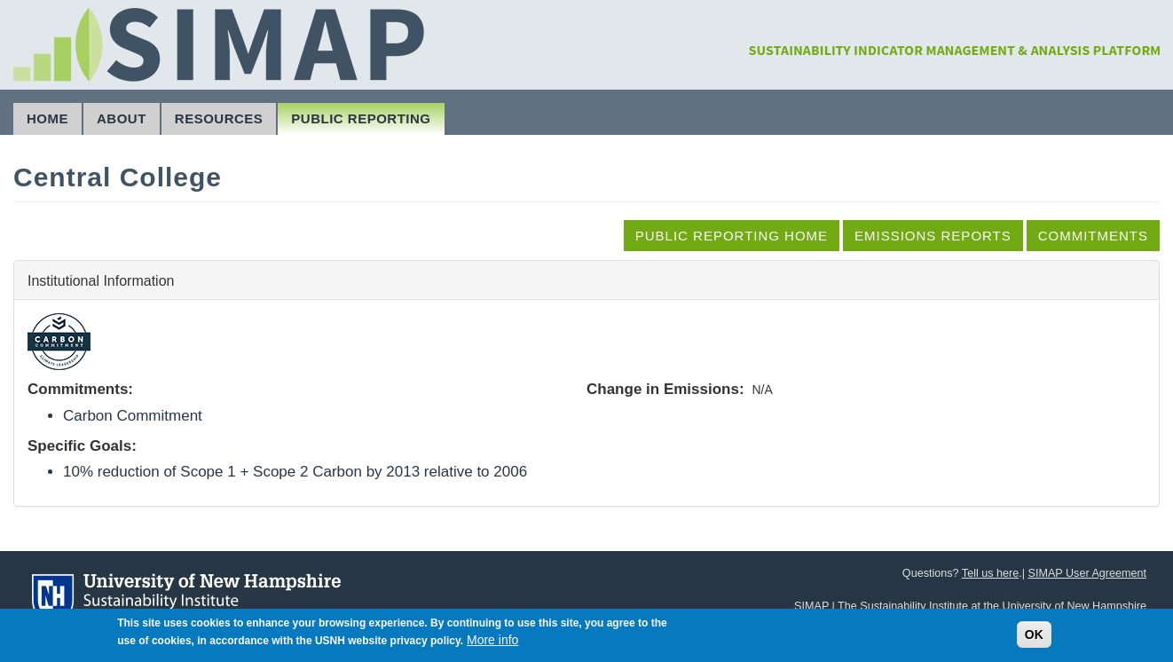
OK (1034, 638)
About (121, 118)
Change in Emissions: (665, 389)
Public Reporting (360, 118)
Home (47, 118)
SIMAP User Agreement (1087, 573)
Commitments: (80, 389)
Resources (219, 118)
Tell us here (990, 573)
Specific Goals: (82, 445)
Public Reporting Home (731, 235)
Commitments (1093, 235)
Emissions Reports (933, 235)
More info (492, 643)
